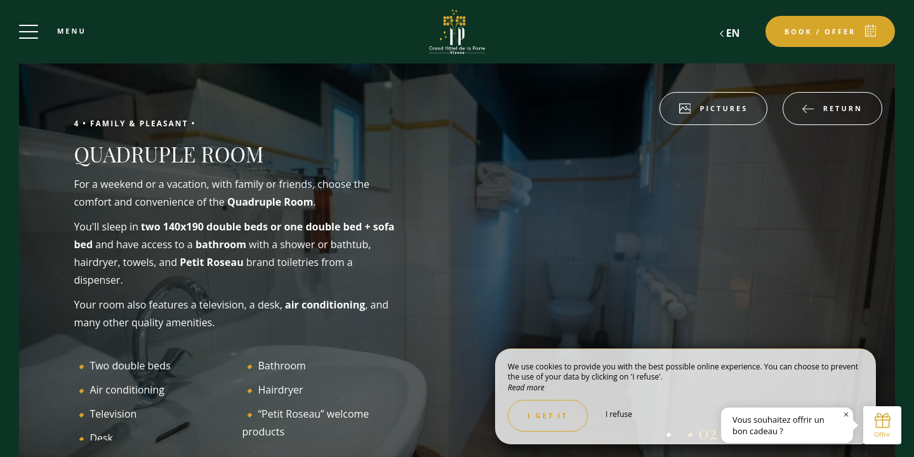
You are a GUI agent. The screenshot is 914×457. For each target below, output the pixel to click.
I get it (547, 415)
